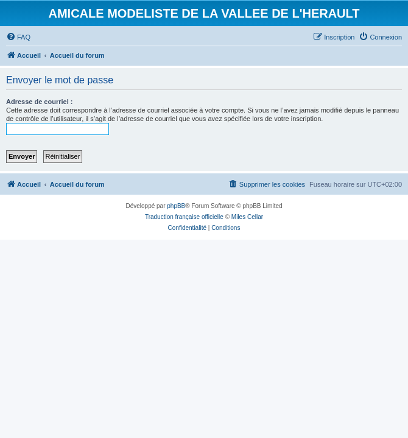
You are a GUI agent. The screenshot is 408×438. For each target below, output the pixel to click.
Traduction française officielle (184, 217)
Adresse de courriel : (39, 101)
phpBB (176, 206)
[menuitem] (18, 37)
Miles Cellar (247, 217)
